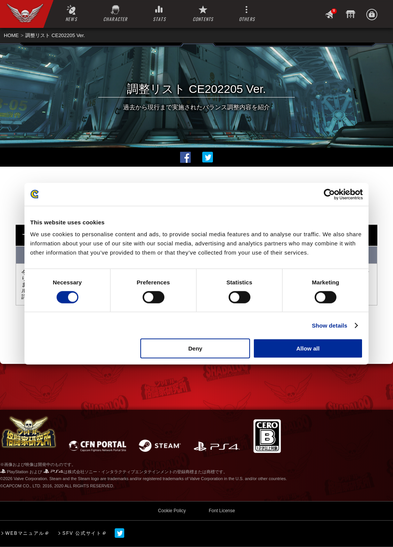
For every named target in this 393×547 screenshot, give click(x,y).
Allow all (308, 348)
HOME (11, 35)
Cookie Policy (172, 510)
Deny (195, 348)
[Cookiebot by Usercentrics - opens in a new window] (329, 194)
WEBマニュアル (24, 533)
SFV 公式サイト (82, 533)
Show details (330, 325)
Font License (222, 510)
